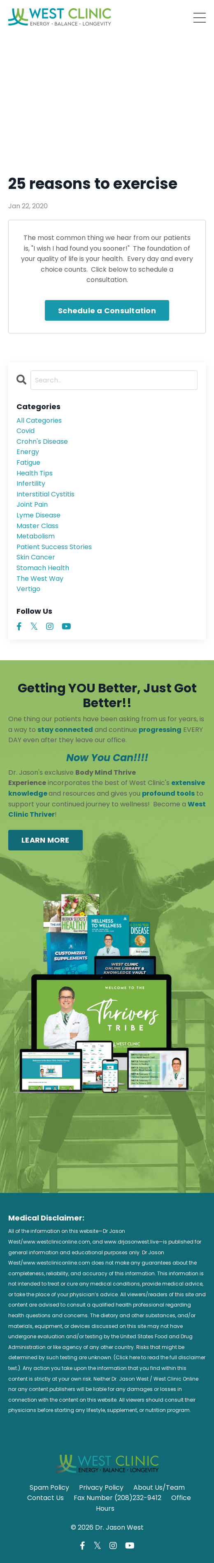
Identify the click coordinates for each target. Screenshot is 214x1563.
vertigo (28, 589)
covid (25, 431)
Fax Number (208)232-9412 (117, 1497)
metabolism (35, 536)
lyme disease (38, 515)
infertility (30, 483)
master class (37, 526)
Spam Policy (49, 1487)
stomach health (42, 568)
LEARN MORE (45, 840)
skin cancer (35, 557)
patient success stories (54, 547)
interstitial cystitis (45, 494)
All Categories (39, 420)
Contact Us (45, 1497)
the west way (39, 578)
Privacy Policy (101, 1487)
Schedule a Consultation (107, 310)
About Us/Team (159, 1487)
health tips (34, 473)
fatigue (28, 462)
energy (27, 452)
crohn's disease (42, 441)
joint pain (32, 504)
